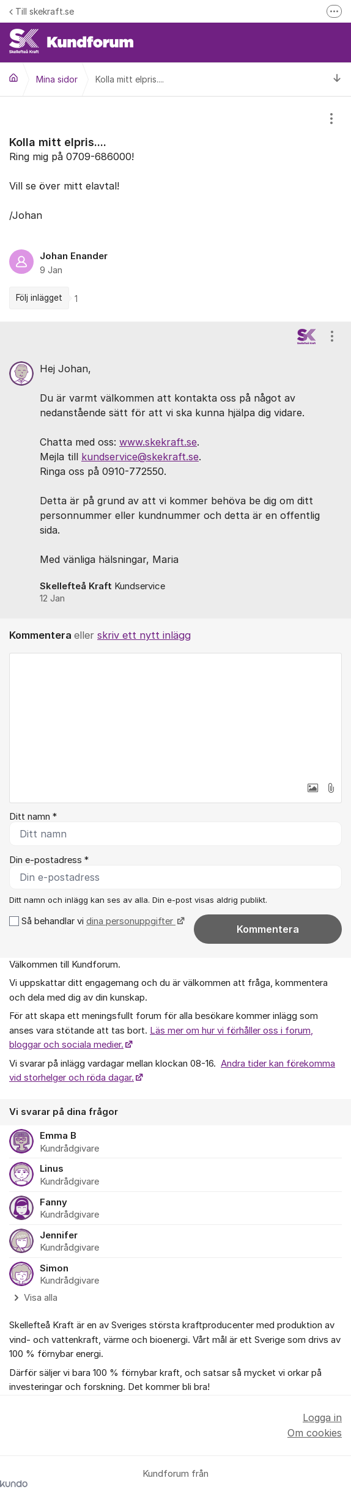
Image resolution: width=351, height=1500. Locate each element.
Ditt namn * (33, 816)
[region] (175, 209)
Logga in (322, 1417)
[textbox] (175, 714)
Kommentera (268, 929)
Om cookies (314, 1433)
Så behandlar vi (101, 921)
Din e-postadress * (49, 860)
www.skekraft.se (158, 442)
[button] (312, 788)
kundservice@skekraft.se (140, 456)
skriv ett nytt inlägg (144, 635)
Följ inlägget (39, 298)
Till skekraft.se (41, 11)
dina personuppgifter (131, 921)
